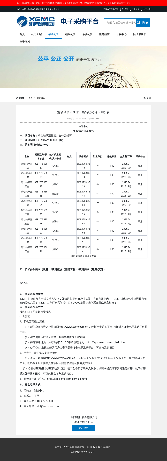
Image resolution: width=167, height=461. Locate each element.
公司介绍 (36, 34)
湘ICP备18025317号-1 (83, 452)
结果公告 (70, 34)
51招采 (125, 9)
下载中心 (121, 34)
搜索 (143, 23)
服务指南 (104, 34)
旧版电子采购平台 (111, 9)
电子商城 (25, 41)
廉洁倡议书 (139, 34)
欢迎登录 (135, 9)
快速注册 (147, 9)
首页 (22, 34)
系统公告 (87, 34)
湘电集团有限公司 (79, 447)
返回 (147, 98)
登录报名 (83, 427)
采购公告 (53, 34)
